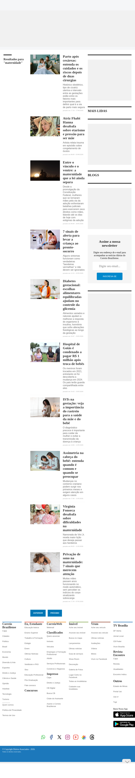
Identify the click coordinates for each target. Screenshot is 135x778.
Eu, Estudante (33, 623)
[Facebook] (103, 5)
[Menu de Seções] (8, 3)
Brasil (4, 647)
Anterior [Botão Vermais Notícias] (38, 613)
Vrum (94, 623)
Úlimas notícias (75, 648)
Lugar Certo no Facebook (75, 676)
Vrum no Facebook (99, 659)
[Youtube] (120, 5)
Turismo (5, 699)
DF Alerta (117, 631)
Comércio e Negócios (56, 669)
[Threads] (130, 5)
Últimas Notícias (31, 654)
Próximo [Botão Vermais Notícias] (54, 613)
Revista (116, 664)
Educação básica (31, 627)
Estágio (27, 643)
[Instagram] (114, 5)
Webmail (50, 627)
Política (5, 641)
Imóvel (73, 623)
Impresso (52, 674)
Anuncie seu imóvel (77, 633)
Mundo (5, 657)
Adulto (49, 658)
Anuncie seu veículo (99, 633)
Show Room (74, 659)
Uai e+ (116, 697)
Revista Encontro (119, 653)
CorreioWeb (54, 623)
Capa (4, 631)
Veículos (50, 647)
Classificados (55, 632)
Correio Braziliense (9, 625)
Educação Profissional (33, 675)
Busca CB (51, 693)
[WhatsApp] (98, 5)
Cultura (27, 659)
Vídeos (94, 648)
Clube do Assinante (55, 698)
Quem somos (8, 705)
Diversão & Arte (8, 662)
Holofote (5, 689)
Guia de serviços (76, 654)
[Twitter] (109, 5)
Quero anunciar (53, 636)
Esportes (6, 668)
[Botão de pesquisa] (17, 3)
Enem (26, 648)
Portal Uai (117, 691)
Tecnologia (6, 694)
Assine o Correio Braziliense (54, 705)
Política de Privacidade (12, 710)
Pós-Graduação (31, 680)
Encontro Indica (119, 674)
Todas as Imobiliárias (78, 681)
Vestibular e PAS (31, 664)
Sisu (26, 669)
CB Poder (117, 641)
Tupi (115, 702)
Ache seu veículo (98, 627)
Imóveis (50, 641)
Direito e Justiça (9, 673)
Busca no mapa (75, 638)
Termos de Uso (8, 715)
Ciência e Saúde (9, 678)
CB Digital (51, 688)
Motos (93, 654)
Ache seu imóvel (76, 627)
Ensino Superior (31, 633)
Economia (6, 652)
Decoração (73, 664)
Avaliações (95, 643)
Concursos (31, 690)
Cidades (5, 636)
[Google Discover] (125, 3)
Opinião (5, 683)
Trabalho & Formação (33, 638)
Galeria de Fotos (76, 669)
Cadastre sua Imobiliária (74, 687)
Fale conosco (30, 685)
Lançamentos (74, 643)
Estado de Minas (120, 686)
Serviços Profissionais (56, 663)
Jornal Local (118, 636)
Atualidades (118, 669)
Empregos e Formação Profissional (56, 653)
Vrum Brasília (119, 647)
